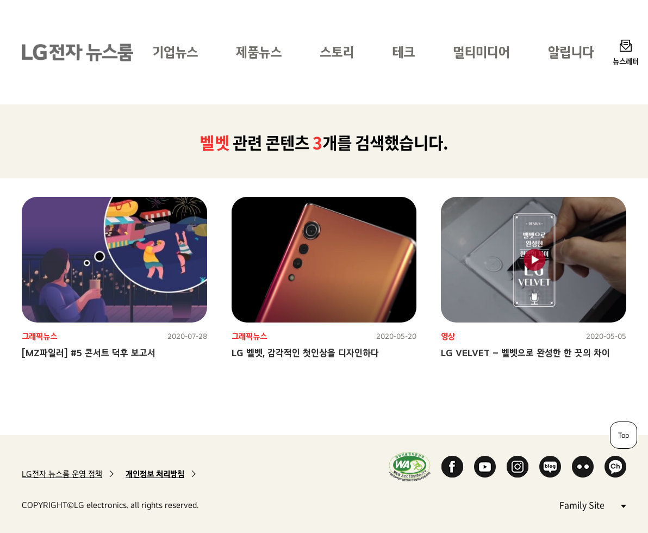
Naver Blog (550, 467)
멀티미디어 (481, 52)
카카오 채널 (615, 467)
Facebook (452, 467)
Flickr (583, 467)
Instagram (517, 467)
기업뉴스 (175, 52)
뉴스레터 (626, 61)
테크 (403, 52)
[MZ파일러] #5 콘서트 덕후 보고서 (88, 352)
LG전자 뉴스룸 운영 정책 (62, 474)
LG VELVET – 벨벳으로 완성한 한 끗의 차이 (525, 352)
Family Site (592, 504)
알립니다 (571, 52)
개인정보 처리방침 (155, 474)
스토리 (337, 52)
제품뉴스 (259, 52)
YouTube (485, 467)
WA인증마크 (410, 466)
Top (623, 435)
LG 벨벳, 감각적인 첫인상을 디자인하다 (305, 352)
